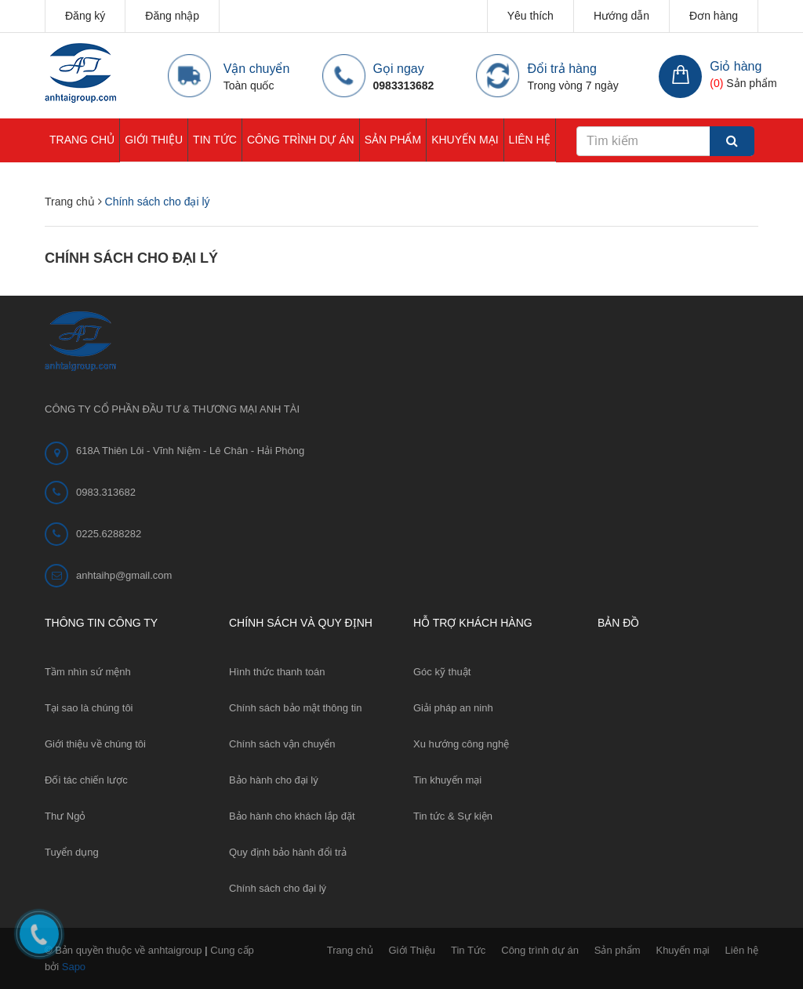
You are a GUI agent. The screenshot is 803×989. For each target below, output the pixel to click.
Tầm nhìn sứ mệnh (88, 672)
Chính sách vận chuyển (282, 744)
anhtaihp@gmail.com (124, 575)
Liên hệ (529, 139)
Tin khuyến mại (447, 780)
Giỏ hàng (735, 66)
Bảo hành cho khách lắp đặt (292, 816)
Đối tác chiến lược (86, 780)
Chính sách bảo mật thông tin (295, 708)
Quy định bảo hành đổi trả (288, 852)
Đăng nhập (172, 15)
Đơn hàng (713, 15)
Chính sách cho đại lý (131, 258)
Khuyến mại (464, 139)
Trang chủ (81, 139)
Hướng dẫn (621, 15)
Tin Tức (215, 139)
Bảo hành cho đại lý (273, 780)
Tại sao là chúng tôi (89, 708)
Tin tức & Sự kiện (452, 816)
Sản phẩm (393, 139)
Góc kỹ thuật (442, 672)
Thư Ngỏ (65, 816)
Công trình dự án (300, 139)
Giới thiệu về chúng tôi (95, 744)
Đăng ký (85, 15)
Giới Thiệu (154, 139)
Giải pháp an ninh (453, 708)
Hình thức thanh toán (277, 672)
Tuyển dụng (72, 852)
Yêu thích (530, 15)
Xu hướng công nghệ (461, 744)
